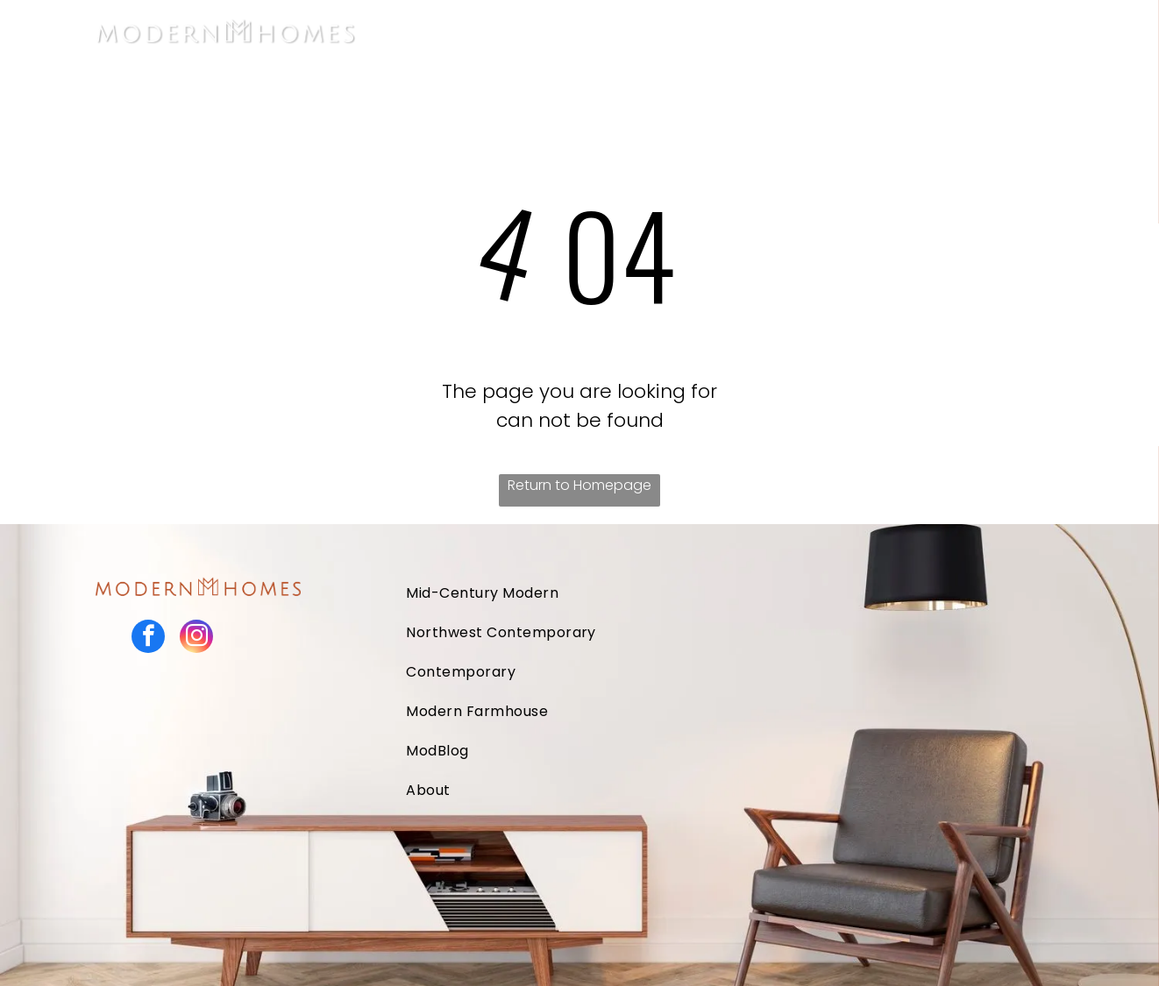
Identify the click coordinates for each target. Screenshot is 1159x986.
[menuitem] (600, 31)
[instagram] (196, 638)
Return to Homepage (579, 485)
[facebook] (148, 638)
